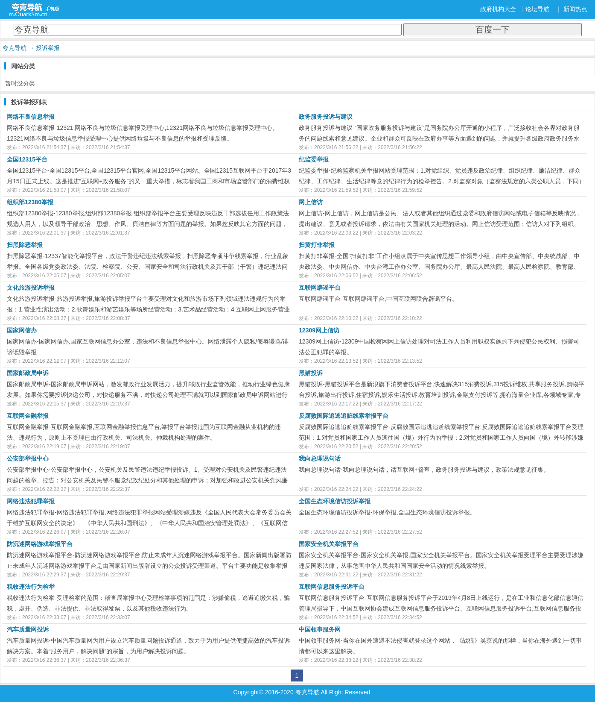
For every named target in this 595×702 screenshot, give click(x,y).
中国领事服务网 (320, 629)
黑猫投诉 (311, 373)
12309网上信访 (319, 330)
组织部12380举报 (30, 202)
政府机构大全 (498, 9)
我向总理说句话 (320, 458)
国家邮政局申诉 (28, 373)
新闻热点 (575, 9)
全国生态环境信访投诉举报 (334, 501)
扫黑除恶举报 (25, 244)
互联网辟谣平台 (320, 287)
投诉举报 (48, 47)
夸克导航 (14, 47)
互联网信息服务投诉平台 (332, 586)
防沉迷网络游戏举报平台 (40, 543)
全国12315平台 (27, 159)
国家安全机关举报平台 (329, 543)
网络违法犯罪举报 (31, 501)
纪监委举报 (314, 159)
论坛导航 (537, 9)
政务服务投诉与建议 (326, 116)
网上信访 (311, 202)
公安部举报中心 (28, 458)
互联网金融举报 (28, 415)
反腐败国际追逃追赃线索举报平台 (343, 415)
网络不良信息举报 (31, 116)
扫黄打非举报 (317, 244)
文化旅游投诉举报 (31, 287)
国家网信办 (22, 330)
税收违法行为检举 (31, 586)
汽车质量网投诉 (28, 629)
